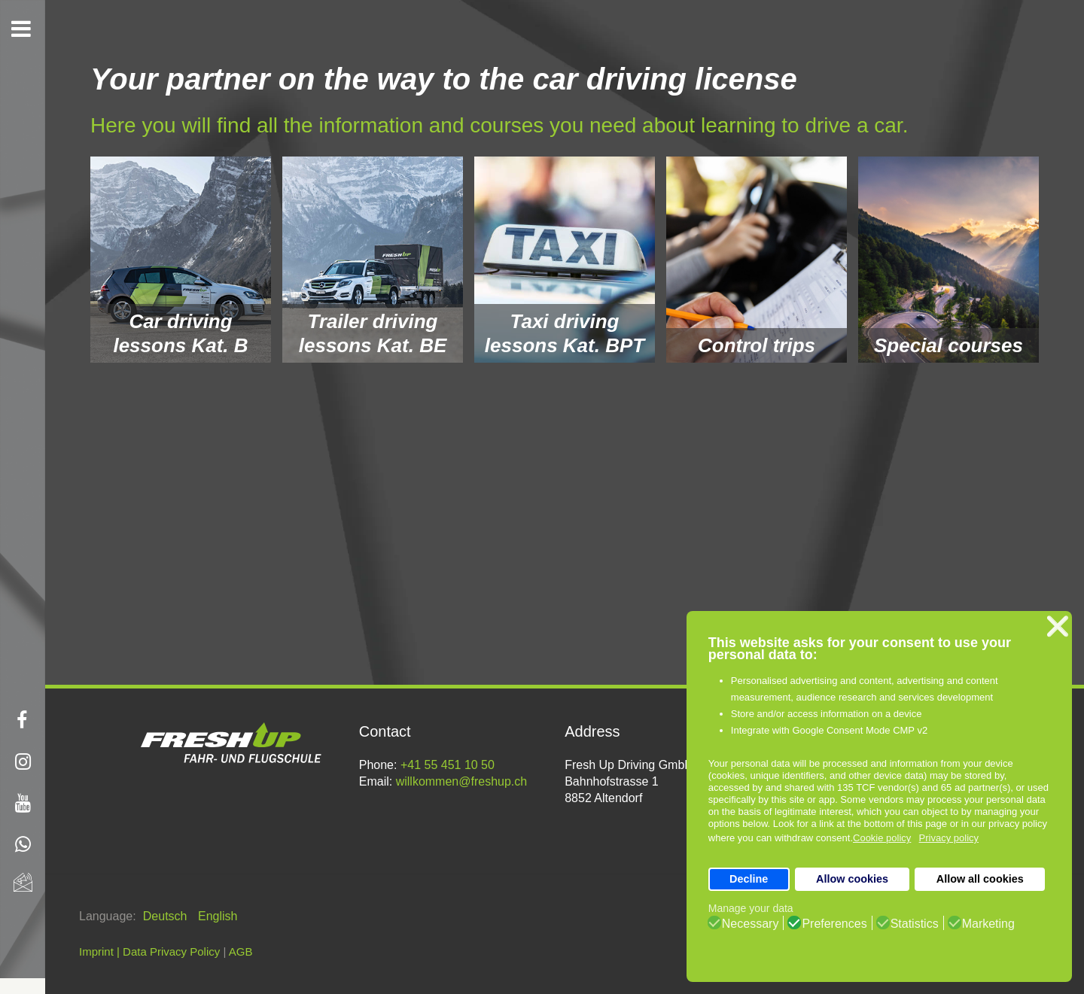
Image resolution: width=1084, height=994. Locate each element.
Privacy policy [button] (949, 838)
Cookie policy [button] (882, 838)
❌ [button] (1058, 626)
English (217, 916)
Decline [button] (748, 879)
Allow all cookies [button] (980, 879)
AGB (241, 951)
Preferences (834, 924)
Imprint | (99, 951)
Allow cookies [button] (852, 879)
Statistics (915, 924)
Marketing (988, 924)
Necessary (750, 924)
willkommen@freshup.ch (462, 781)
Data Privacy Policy (171, 951)
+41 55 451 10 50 (447, 764)
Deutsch (166, 916)
